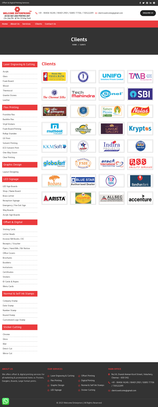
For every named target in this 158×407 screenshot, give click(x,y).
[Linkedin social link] (150, 3)
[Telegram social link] (154, 3)
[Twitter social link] (143, 3)
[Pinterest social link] (147, 3)
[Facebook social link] (140, 3)
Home (74, 45)
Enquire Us (148, 13)
